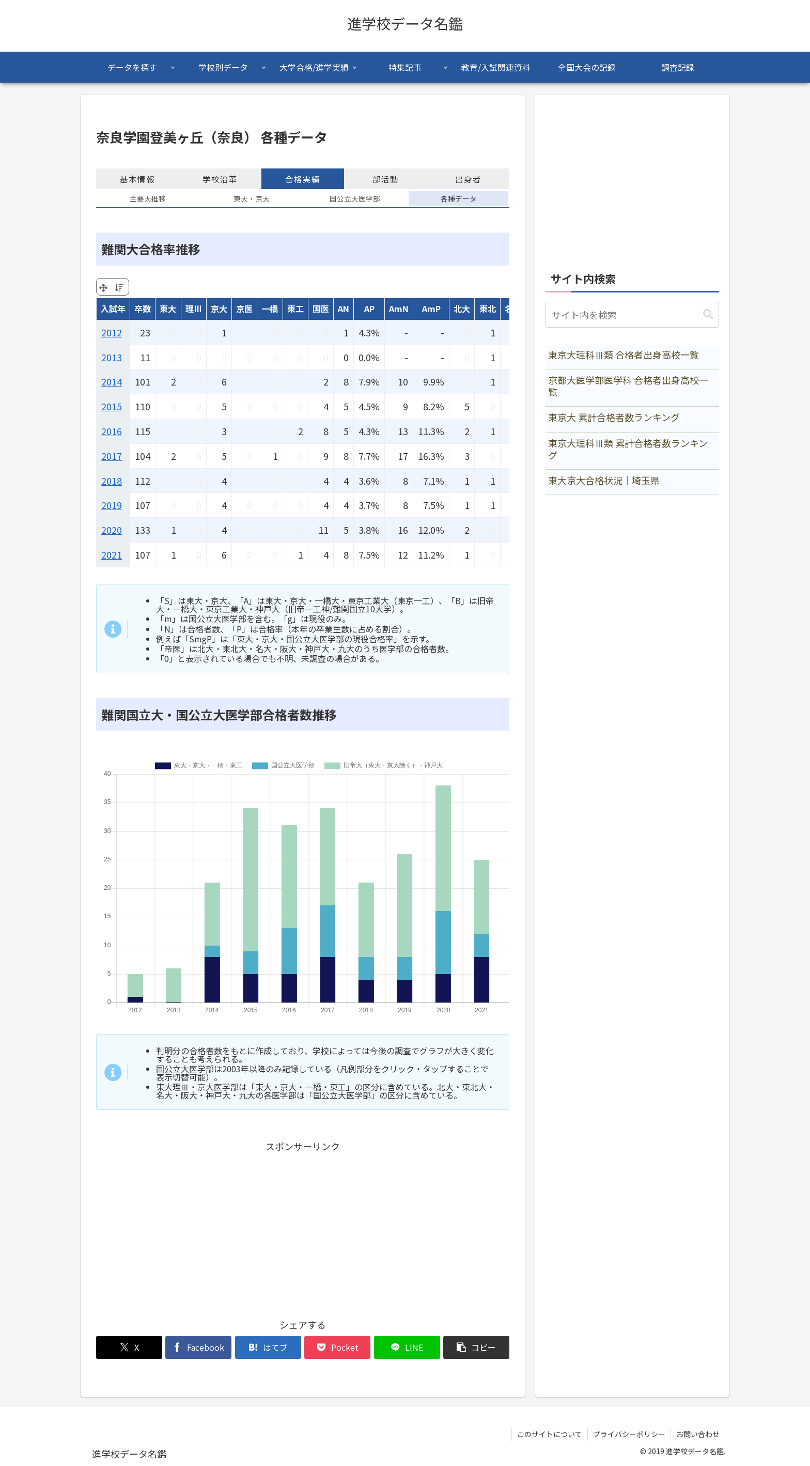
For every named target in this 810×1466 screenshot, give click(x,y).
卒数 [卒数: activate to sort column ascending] (142, 308)
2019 (111, 505)
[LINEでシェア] (407, 1347)
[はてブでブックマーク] (268, 1347)
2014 (111, 381)
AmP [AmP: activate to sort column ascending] (431, 308)
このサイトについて (549, 1434)
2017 (111, 455)
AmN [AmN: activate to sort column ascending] (399, 308)
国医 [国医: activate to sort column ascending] (321, 308)
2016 (111, 431)
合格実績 (302, 178)
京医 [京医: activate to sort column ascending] (244, 308)
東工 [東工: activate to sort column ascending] (295, 308)
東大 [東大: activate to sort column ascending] (168, 308)
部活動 (385, 178)
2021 (111, 554)
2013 (111, 357)
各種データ (459, 198)
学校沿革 (220, 178)
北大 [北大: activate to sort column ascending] (462, 308)
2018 (111, 480)
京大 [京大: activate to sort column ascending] (219, 308)
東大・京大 (251, 198)
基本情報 (137, 178)
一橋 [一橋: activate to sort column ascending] (269, 308)
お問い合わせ (698, 1434)
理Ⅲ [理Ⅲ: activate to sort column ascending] (193, 308)
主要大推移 (148, 198)
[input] (632, 315)
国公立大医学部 (355, 198)
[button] (476, 1347)
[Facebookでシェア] (198, 1347)
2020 (111, 529)
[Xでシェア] (129, 1347)
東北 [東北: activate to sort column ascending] (487, 308)
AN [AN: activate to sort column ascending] (343, 308)
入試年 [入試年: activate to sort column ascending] (113, 308)
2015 (111, 406)
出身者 (468, 178)
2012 (111, 332)
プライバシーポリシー (629, 1434)
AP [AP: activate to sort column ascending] (369, 308)
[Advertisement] (302, 1227)
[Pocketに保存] (337, 1347)
